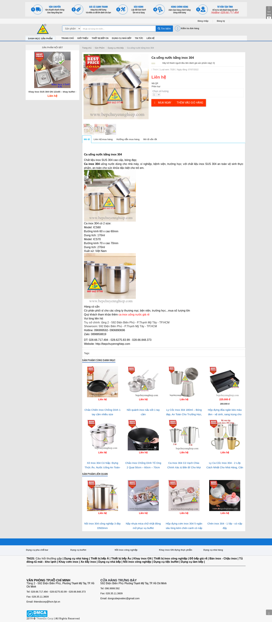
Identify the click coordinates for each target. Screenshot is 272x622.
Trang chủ (86, 48)
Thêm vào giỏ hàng (190, 102)
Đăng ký (221, 21)
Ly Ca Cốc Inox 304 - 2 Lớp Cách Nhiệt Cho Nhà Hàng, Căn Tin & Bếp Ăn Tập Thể (224, 467)
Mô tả (87, 139)
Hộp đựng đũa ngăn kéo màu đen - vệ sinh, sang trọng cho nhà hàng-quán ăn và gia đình (225, 414)
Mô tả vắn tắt (150, 139)
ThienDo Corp (44, 618)
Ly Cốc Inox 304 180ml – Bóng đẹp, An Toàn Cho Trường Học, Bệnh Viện (184, 414)
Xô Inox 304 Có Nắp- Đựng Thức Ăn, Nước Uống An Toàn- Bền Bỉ (102, 467)
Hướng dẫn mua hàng (128, 139)
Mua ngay (162, 102)
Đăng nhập (203, 21)
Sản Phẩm (100, 48)
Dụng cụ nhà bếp (116, 48)
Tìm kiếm (164, 28)
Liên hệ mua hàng (103, 139)
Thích (154, 69)
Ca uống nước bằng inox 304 (140, 48)
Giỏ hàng (269, 12)
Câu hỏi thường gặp (49, 558)
